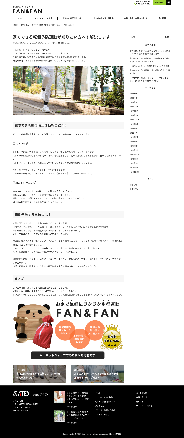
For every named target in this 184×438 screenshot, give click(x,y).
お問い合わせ (141, 397)
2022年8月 (134, 128)
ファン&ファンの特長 (104, 397)
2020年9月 (134, 163)
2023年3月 (134, 98)
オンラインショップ (103, 414)
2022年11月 (135, 115)
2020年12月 (135, 154)
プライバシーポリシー (145, 406)
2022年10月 (135, 119)
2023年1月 (134, 106)
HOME (97, 393)
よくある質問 (141, 393)
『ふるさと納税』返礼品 (105, 410)
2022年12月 (135, 111)
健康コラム (65, 43)
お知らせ (133, 185)
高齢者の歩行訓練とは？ (105, 401)
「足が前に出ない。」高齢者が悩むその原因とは (149, 66)
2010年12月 (135, 172)
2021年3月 (134, 146)
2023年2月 (134, 102)
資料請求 (139, 401)
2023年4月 (134, 93)
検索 (167, 36)
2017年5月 (134, 167)
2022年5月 (134, 141)
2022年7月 (134, 133)
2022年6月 (134, 137)
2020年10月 (135, 159)
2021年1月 (134, 150)
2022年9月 (134, 124)
